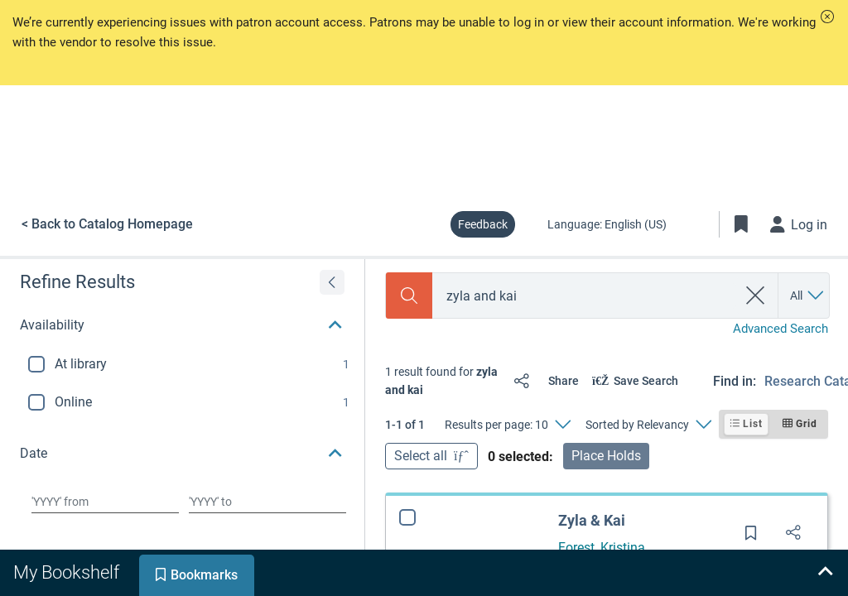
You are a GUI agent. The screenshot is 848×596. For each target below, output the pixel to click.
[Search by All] (808, 295)
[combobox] (584, 296)
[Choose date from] (105, 501)
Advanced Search (780, 328)
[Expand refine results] (332, 282)
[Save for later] (751, 538)
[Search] (409, 295)
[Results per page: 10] (507, 425)
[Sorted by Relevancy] (648, 425)
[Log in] (799, 224)
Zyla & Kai (591, 520)
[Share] (542, 381)
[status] (442, 381)
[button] (827, 16)
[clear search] (755, 295)
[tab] (68, 573)
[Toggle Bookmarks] (741, 224)
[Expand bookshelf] (825, 573)
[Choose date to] (267, 501)
